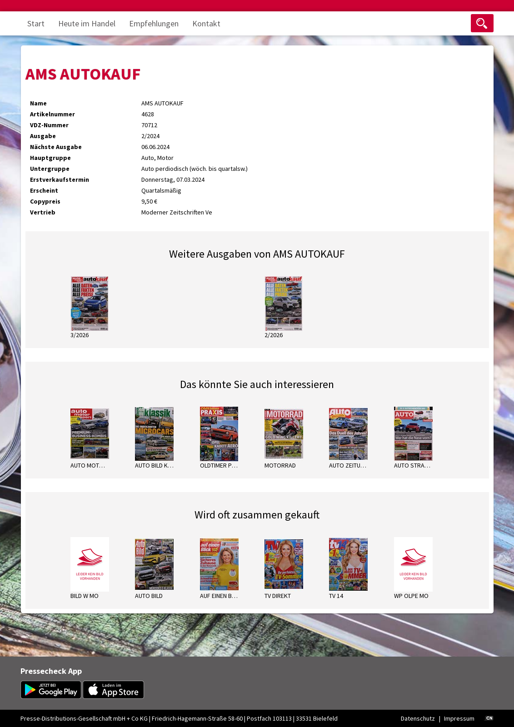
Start (36, 23)
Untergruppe (50, 168)
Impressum (459, 718)
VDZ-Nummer (49, 125)
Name (38, 103)
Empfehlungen (154, 23)
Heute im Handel (86, 23)
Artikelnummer (52, 114)
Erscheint (44, 190)
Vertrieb (42, 212)
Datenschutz (418, 718)
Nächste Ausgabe (56, 147)
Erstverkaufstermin (59, 179)
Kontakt (206, 23)
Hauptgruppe (50, 158)
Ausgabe (43, 136)
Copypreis (45, 201)
